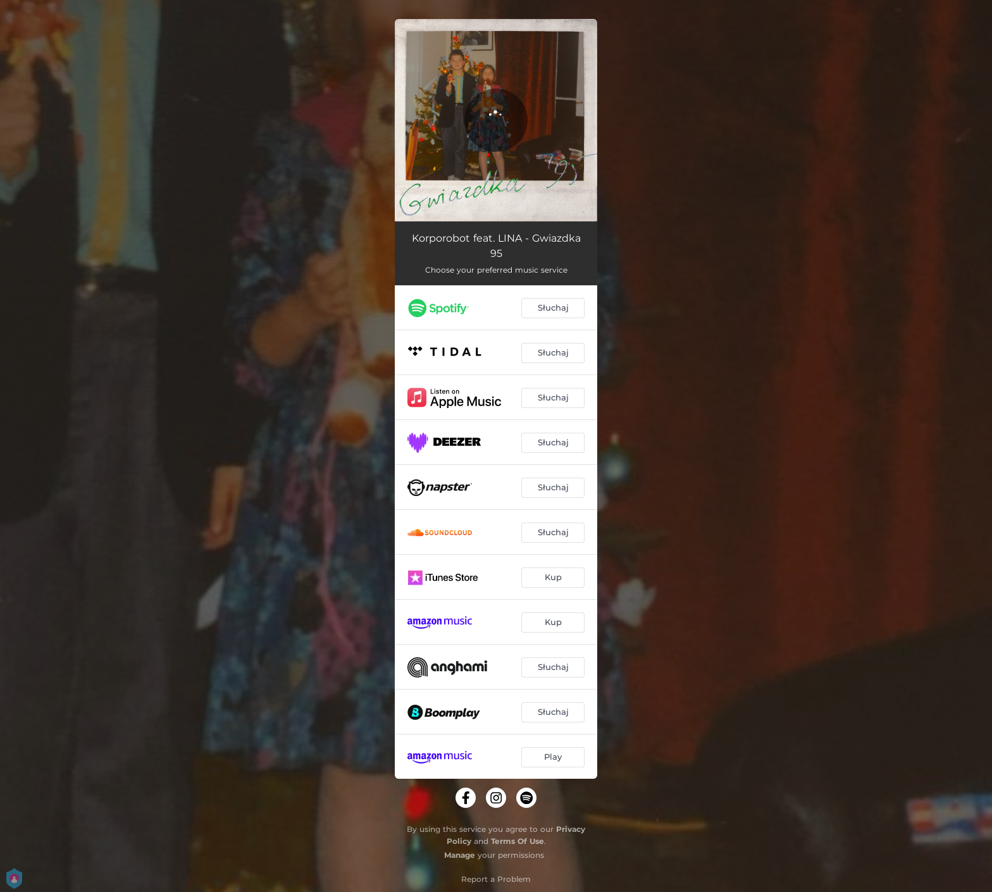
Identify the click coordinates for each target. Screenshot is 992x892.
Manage (459, 855)
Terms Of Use (517, 841)
